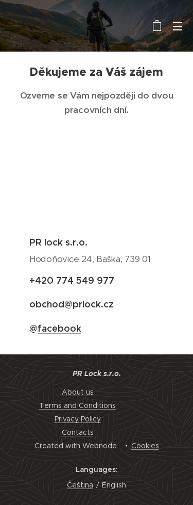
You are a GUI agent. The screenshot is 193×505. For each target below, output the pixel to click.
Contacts (78, 432)
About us (78, 392)
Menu (177, 26)
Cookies (145, 445)
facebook (59, 328)
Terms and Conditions (77, 405)
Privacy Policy (78, 418)
